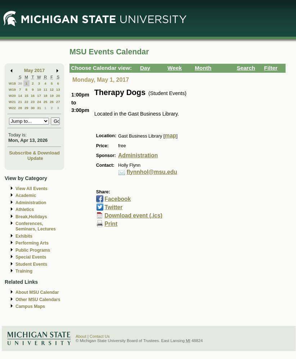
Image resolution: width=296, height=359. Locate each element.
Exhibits (23, 236)
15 (26, 96)
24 (39, 102)
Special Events (30, 257)
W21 (12, 102)
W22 (12, 108)
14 (20, 96)
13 (58, 89)
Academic (25, 195)
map (170, 136)
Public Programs (32, 250)
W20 (12, 96)
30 (20, 83)
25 (46, 102)
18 (46, 96)
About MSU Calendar (37, 292)
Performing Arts (32, 243)
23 (33, 102)
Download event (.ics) (133, 215)
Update (35, 158)
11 (46, 89)
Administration (30, 202)
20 (58, 96)
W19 (12, 89)
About (81, 336)
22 (26, 102)
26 (52, 102)
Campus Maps (30, 306)
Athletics (24, 209)
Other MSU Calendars (37, 299)
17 (39, 96)
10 (39, 89)
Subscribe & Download (34, 153)
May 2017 (34, 70)
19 (52, 96)
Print (110, 224)
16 (33, 96)
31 (39, 108)
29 (26, 108)
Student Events (31, 264)
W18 (12, 83)
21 (20, 102)
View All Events (31, 188)
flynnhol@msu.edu (152, 172)
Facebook (117, 199)
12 (52, 89)
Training (23, 271)
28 (20, 108)
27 (58, 102)
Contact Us (100, 336)
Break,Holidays (31, 216)
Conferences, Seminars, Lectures (35, 226)
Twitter (113, 207)
